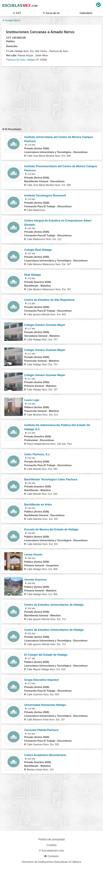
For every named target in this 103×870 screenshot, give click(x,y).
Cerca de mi (51, 13)
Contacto (51, 856)
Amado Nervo (11, 20)
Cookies (51, 845)
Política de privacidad (51, 839)
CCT (17, 13)
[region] (51, 95)
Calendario (86, 13)
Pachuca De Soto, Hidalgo (20, 59)
